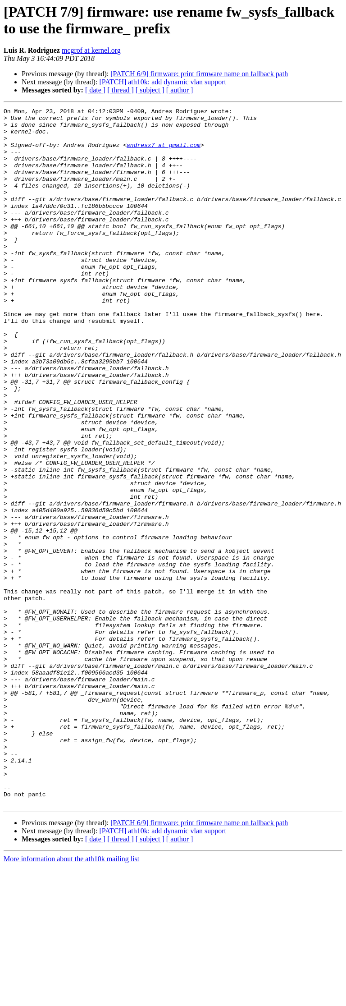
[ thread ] (120, 90)
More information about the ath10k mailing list (71, 998)
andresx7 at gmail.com (163, 153)
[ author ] (179, 90)
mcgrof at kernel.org (91, 50)
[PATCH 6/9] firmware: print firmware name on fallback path (199, 74)
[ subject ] (150, 90)
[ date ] (95, 90)
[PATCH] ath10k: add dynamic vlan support (162, 82)
